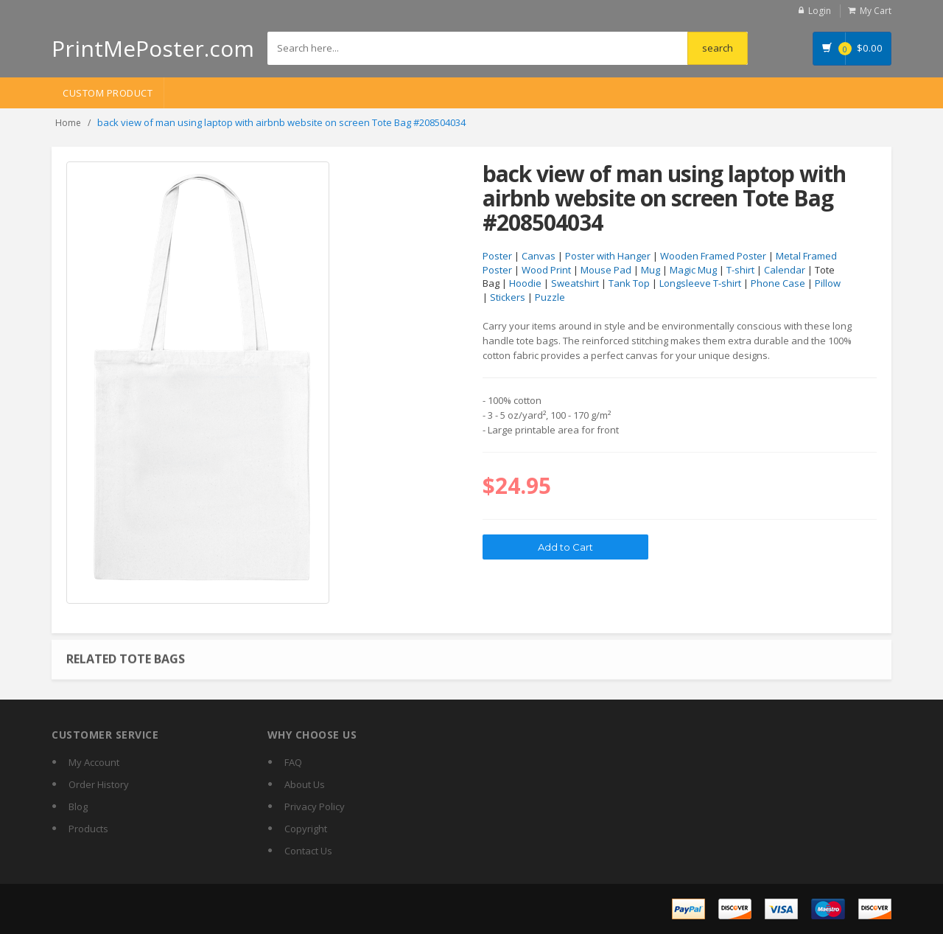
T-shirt (740, 269)
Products (88, 828)
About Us (304, 784)
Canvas (538, 255)
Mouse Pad (606, 269)
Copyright (305, 828)
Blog (78, 806)
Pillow (828, 283)
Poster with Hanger (608, 255)
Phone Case (778, 283)
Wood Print (546, 269)
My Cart (875, 10)
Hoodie (525, 283)
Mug (650, 269)
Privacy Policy (314, 806)
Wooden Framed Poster (713, 255)
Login (819, 10)
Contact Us (308, 850)
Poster (497, 255)
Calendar (784, 269)
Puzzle (550, 297)
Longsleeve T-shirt (700, 283)
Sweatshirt (575, 283)
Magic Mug (693, 269)
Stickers (507, 297)
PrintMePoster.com (153, 48)
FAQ (293, 762)
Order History (99, 784)
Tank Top (629, 283)
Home (68, 122)
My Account (94, 762)
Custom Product (108, 93)
